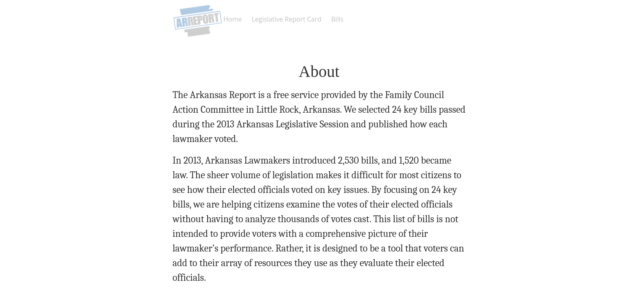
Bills (337, 19)
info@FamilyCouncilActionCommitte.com (339, 246)
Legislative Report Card (286, 19)
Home (232, 19)
